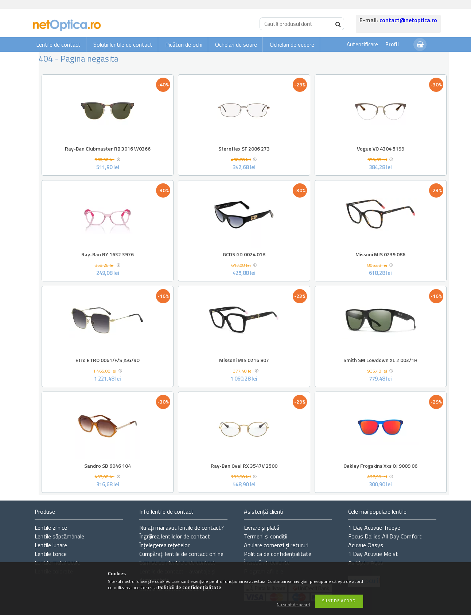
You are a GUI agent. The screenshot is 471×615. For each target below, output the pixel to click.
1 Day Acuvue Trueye (374, 527)
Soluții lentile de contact (122, 44)
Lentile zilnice (51, 527)
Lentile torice (51, 553)
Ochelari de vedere (292, 44)
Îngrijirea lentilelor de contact (174, 536)
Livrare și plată (261, 527)
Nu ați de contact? (181, 527)
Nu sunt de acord (293, 605)
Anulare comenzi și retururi (276, 545)
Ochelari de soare (236, 44)
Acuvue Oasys (365, 545)
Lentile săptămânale (59, 536)
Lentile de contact (58, 44)
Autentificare (362, 44)
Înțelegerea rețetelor (164, 545)
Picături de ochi (183, 44)
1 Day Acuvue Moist (373, 553)
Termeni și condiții (265, 536)
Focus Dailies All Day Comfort (385, 536)
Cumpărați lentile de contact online (181, 553)
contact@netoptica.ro (408, 20)
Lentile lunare (51, 545)
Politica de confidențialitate (277, 553)
